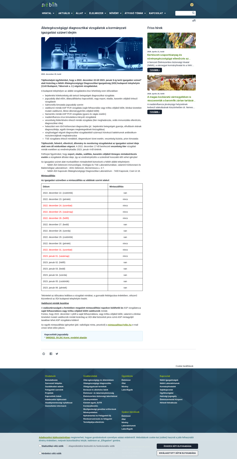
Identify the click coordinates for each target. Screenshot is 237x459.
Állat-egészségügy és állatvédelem (98, 380)
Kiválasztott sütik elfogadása (177, 453)
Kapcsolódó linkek (53, 396)
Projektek (49, 393)
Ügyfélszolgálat (166, 393)
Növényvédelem (90, 412)
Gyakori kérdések (130, 412)
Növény (125, 387)
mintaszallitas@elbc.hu (119, 325)
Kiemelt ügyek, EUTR (92, 403)
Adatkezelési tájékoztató (55, 399)
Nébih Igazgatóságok (169, 380)
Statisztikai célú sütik (51, 446)
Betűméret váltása (194, 20)
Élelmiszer (126, 380)
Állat (124, 383)
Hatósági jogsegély (168, 396)
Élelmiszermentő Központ (171, 399)
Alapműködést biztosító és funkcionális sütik (90, 446)
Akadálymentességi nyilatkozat (58, 403)
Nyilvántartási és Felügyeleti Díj (97, 416)
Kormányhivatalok (168, 387)
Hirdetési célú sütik (50, 453)
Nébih (85, 5)
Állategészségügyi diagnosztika (97, 383)
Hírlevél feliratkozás (168, 403)
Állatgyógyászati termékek (95, 387)
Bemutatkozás (51, 380)
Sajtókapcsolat (166, 390)
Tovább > (155, 70)
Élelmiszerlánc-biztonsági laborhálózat (100, 396)
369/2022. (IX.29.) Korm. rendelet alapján (66, 337)
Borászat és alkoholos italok (95, 390)
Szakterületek (90, 376)
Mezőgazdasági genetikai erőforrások (99, 409)
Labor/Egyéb (127, 390)
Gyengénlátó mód (191, 4)
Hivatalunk (50, 376)
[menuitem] (48, 13)
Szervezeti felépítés (53, 383)
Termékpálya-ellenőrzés (93, 422)
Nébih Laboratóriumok (169, 383)
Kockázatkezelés (90, 406)
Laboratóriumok (129, 426)
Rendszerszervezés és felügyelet (97, 419)
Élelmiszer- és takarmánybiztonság (98, 393)
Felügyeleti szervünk (54, 390)
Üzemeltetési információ (55, 406)
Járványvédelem (90, 399)
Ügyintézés (127, 376)
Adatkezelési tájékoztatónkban (54, 437)
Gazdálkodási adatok (54, 387)
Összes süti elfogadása (177, 446)
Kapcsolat (165, 376)
